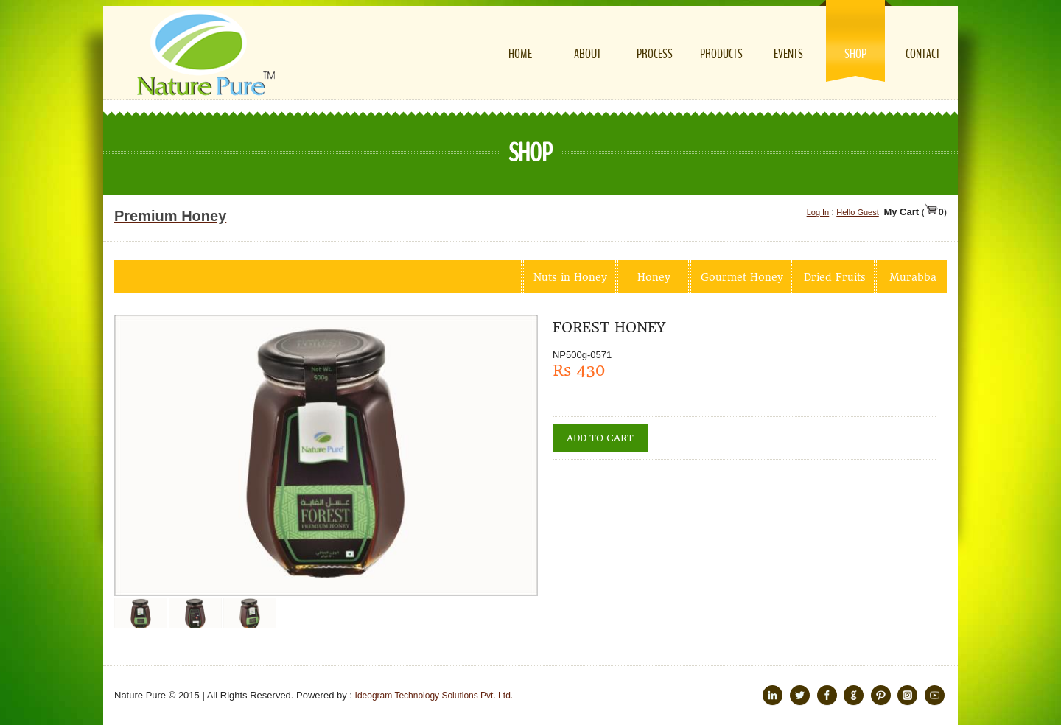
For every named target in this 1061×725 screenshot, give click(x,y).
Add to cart (600, 438)
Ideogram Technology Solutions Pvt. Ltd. (434, 695)
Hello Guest (857, 212)
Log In (818, 212)
